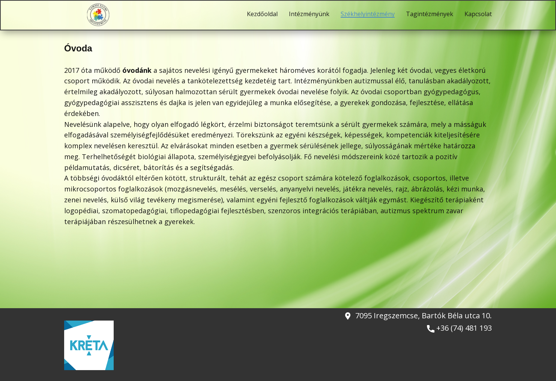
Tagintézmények (429, 14)
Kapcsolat (478, 14)
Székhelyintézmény (368, 14)
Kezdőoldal (262, 14)
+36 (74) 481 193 (459, 328)
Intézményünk (309, 14)
